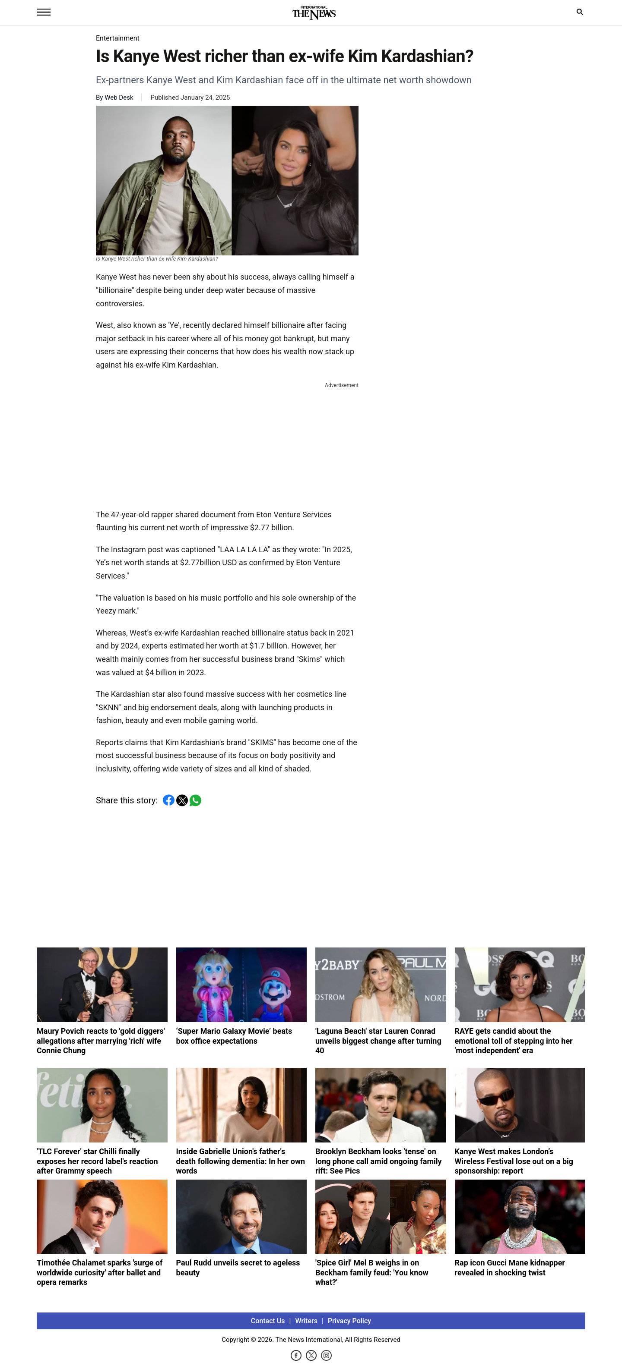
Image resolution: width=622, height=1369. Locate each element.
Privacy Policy (349, 1321)
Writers (306, 1321)
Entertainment (118, 38)
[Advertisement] (227, 444)
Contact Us (268, 1321)
